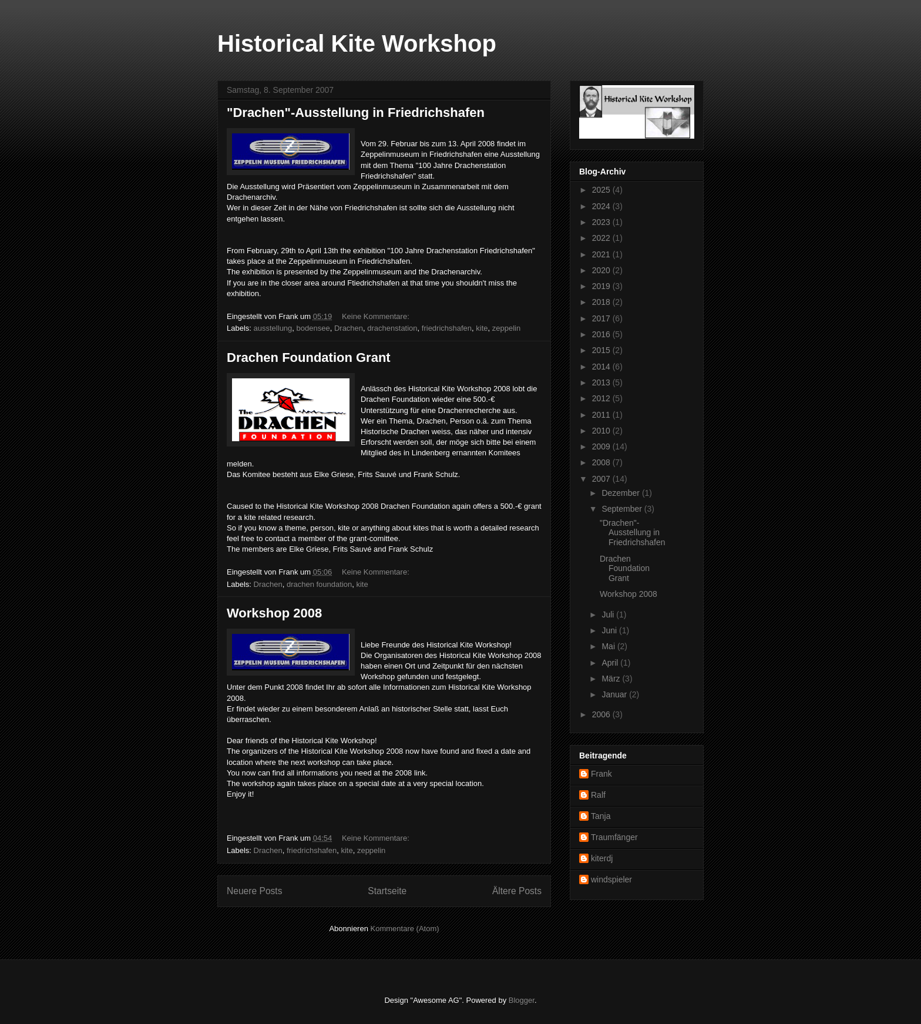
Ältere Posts (517, 891)
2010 (602, 430)
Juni (610, 630)
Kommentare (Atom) (405, 928)
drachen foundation (319, 584)
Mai (609, 646)
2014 (602, 366)
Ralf (598, 795)
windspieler (611, 879)
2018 (602, 302)
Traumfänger (614, 837)
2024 (602, 206)
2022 (602, 238)
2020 (602, 270)
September (622, 508)
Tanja (600, 816)
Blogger (522, 1000)
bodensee (313, 328)
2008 (602, 462)
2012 (602, 398)
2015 (602, 350)
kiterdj (602, 858)
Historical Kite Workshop (356, 43)
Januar (615, 694)
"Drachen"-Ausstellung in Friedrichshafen (356, 112)
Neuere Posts (254, 891)
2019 (602, 286)
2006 (602, 714)
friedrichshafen (447, 328)
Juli (608, 614)
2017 (602, 318)
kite (482, 328)
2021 (602, 254)
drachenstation (392, 328)
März (611, 678)
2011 (602, 414)
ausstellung (273, 328)
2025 (602, 189)
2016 (602, 334)
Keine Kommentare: (377, 316)
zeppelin (506, 328)
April (610, 662)
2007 (602, 479)
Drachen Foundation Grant (309, 357)
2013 (602, 382)
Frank (601, 773)
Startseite (387, 891)
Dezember (621, 493)
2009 (602, 446)
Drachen (348, 328)
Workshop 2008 (274, 613)
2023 (602, 222)
